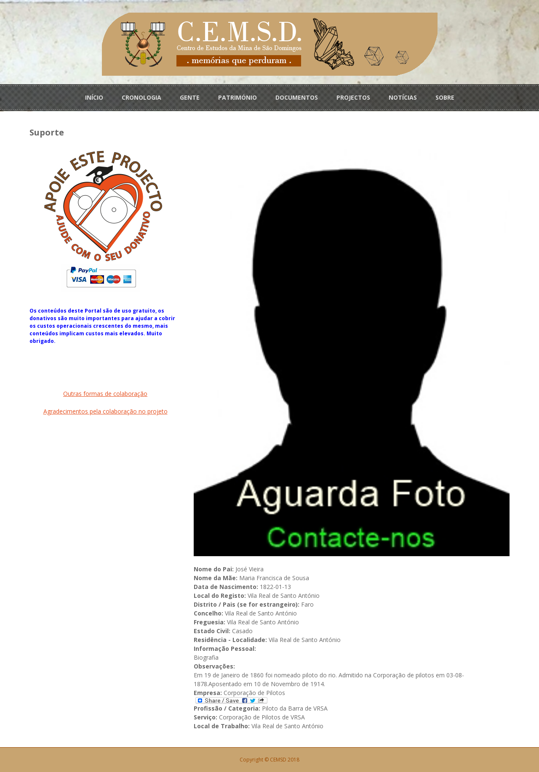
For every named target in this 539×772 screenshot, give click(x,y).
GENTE (190, 97)
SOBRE (444, 97)
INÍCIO (94, 97)
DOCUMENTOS (296, 97)
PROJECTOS (353, 97)
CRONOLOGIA (141, 97)
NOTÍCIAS (403, 97)
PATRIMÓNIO (237, 97)
